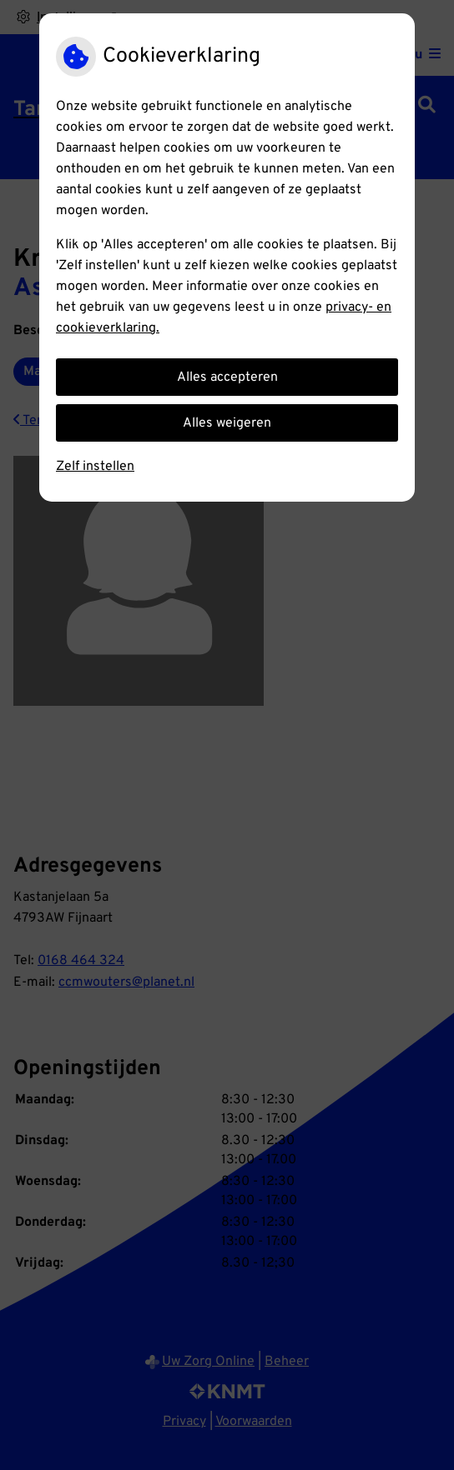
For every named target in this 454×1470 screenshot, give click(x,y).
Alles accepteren (227, 377)
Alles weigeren (227, 423)
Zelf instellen (95, 466)
